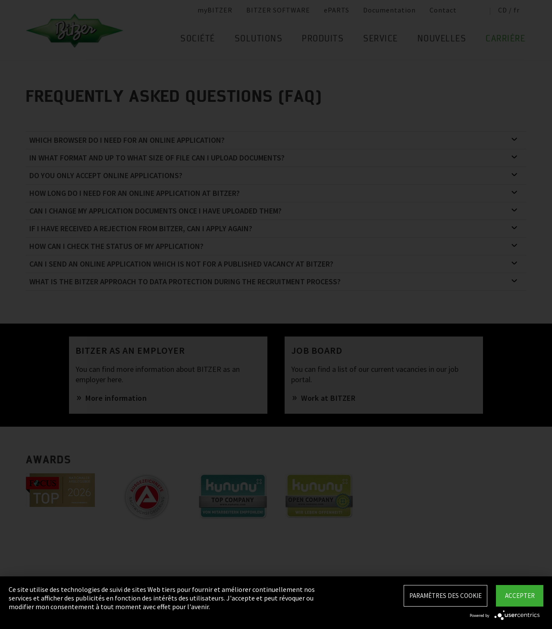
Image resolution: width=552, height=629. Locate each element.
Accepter (520, 595)
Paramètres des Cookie (445, 595)
